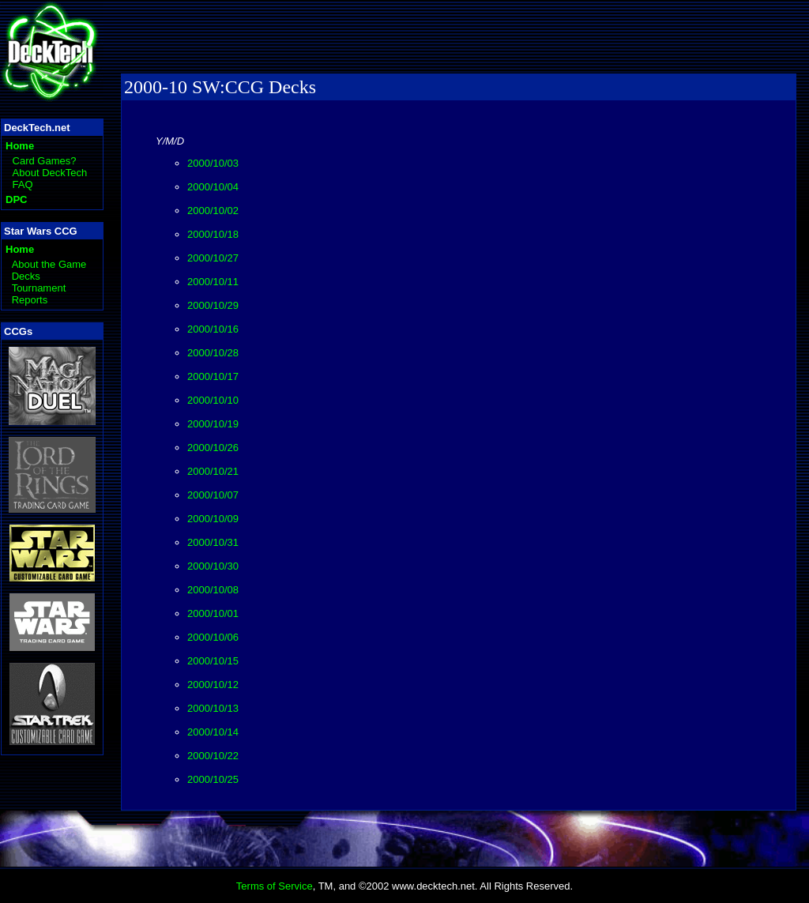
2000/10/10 (213, 400)
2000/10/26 (213, 447)
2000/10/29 (213, 305)
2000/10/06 (213, 637)
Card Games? (45, 161)
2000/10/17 (213, 376)
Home (20, 146)
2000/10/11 (213, 282)
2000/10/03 (213, 163)
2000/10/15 (213, 661)
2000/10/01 (213, 613)
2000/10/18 (213, 234)
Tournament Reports (39, 294)
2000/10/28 (213, 353)
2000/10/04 (213, 187)
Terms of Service (274, 886)
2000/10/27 (213, 258)
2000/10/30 (213, 566)
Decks (26, 276)
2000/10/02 (213, 210)
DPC (16, 199)
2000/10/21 (213, 471)
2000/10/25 (213, 779)
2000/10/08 (213, 590)
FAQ (23, 184)
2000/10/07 (213, 495)
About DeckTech (50, 173)
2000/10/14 (213, 732)
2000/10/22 (213, 756)
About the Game (49, 264)
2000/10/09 (213, 519)
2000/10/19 (213, 424)
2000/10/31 (213, 542)
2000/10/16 (213, 329)
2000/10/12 (213, 684)
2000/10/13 (213, 708)
